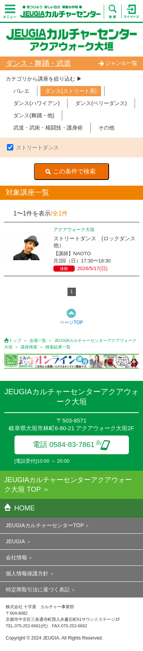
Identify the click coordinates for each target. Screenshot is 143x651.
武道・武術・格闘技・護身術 (48, 128)
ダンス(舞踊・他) (33, 115)
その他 (106, 128)
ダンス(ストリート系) (70, 91)
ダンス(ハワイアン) (36, 103)
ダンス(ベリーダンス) (101, 103)
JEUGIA (15, 541)
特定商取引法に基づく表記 (38, 589)
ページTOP (71, 322)
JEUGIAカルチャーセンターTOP (45, 525)
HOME (19, 508)
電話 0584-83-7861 (71, 444)
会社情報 (16, 557)
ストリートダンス (37, 147)
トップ (15, 340)
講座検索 (29, 347)
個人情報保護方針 (27, 573)
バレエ (21, 91)
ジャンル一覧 (117, 63)
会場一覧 (37, 340)
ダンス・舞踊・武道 (38, 63)
